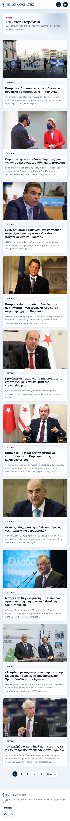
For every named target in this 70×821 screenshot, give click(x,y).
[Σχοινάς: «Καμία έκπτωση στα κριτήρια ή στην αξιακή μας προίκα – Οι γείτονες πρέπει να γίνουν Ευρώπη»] (35, 201)
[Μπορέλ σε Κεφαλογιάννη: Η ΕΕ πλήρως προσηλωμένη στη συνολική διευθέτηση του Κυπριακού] (35, 569)
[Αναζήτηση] (58, 4)
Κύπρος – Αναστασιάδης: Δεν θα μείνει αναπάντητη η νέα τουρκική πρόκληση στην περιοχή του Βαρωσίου (31, 308)
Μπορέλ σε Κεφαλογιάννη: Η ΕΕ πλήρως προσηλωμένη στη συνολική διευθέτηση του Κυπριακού (33, 601)
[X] (12, 814)
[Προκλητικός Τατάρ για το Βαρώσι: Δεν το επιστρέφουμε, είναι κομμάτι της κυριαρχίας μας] (35, 349)
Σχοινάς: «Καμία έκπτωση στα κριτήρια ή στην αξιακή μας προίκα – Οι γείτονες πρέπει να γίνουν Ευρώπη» (33, 233)
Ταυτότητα (7, 808)
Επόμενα (51, 774)
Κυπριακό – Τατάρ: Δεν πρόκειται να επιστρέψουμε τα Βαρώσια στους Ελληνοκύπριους (30, 456)
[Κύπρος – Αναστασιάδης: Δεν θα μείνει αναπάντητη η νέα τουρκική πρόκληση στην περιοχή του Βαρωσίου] (35, 275)
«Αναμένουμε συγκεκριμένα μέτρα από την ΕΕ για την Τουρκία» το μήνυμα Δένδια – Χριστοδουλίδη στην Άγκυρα (34, 676)
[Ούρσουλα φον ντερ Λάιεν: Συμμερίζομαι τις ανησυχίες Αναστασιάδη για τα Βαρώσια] (35, 130)
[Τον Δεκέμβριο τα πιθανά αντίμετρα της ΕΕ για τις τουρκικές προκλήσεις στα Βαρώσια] (35, 717)
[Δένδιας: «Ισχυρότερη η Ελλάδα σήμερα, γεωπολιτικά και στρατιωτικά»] (35, 498)
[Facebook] (5, 814)
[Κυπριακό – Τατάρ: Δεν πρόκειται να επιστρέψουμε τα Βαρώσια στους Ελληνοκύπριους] (35, 423)
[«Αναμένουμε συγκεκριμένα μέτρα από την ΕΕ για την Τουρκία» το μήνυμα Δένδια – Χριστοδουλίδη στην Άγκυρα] (35, 643)
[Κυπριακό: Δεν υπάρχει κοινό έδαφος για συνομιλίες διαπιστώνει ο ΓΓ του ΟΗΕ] (35, 59)
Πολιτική (10, 83)
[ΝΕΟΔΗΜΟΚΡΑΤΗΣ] (18, 4)
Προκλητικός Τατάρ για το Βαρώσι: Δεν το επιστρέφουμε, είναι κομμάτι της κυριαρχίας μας (33, 382)
